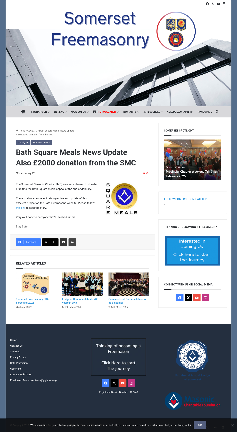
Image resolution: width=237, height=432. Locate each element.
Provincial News (41, 142)
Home (20, 130)
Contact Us (16, 345)
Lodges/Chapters (180, 111)
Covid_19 (32, 130)
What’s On (39, 111)
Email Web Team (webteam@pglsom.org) (33, 380)
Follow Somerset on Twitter (185, 199)
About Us (78, 111)
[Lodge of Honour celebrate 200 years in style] (82, 284)
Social (204, 111)
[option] (192, 159)
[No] (232, 425)
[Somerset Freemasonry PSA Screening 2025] (36, 284)
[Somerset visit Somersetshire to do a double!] (129, 284)
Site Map (15, 351)
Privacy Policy (18, 357)
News (59, 111)
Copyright (15, 368)
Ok (200, 425)
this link (20, 208)
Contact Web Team (20, 374)
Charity (129, 111)
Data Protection (19, 362)
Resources (151, 111)
